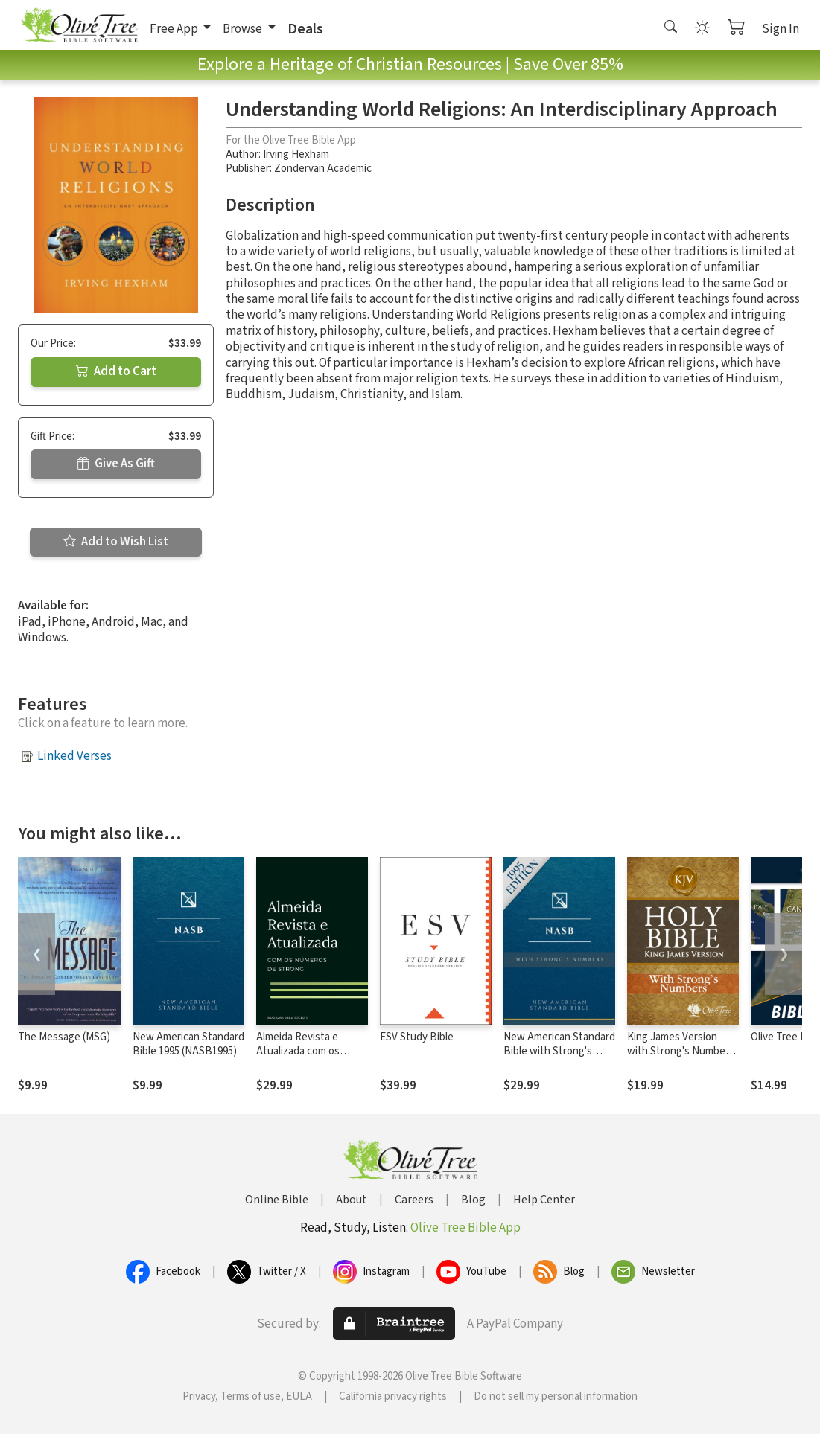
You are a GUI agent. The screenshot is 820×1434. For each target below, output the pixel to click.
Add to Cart (116, 371)
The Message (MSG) (64, 1037)
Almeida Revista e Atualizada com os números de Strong (301, 1051)
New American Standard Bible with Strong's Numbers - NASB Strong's (559, 1058)
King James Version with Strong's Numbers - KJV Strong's (680, 1051)
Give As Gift (116, 464)
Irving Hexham (296, 154)
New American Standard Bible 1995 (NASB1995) (188, 1044)
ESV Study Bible (417, 1037)
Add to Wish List (115, 542)
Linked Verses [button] (74, 756)
